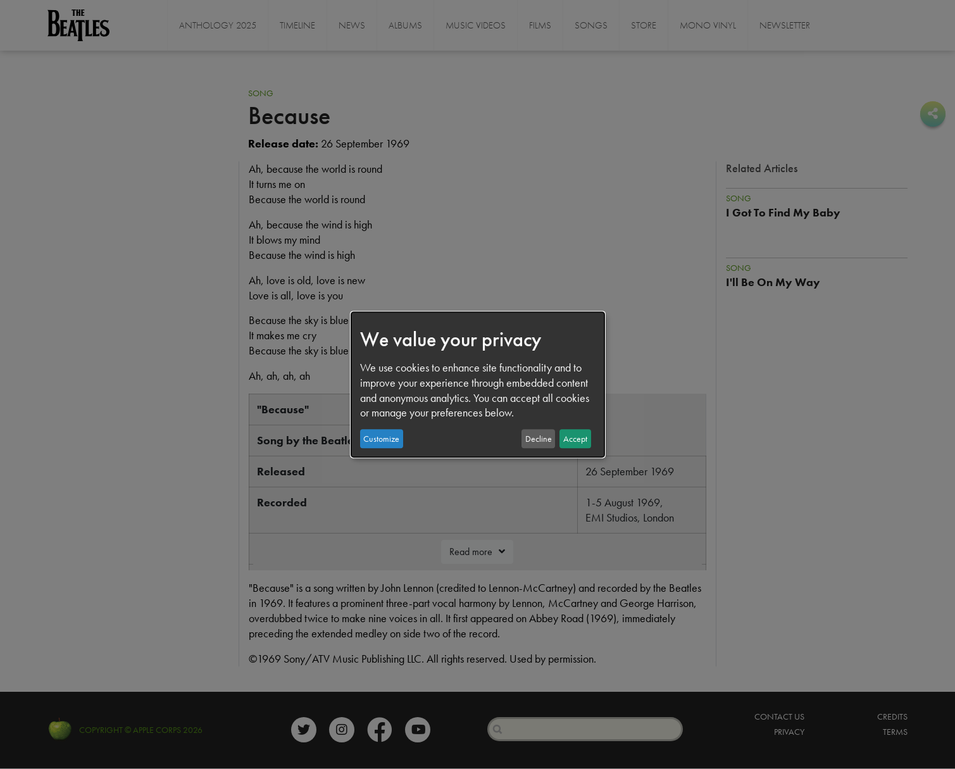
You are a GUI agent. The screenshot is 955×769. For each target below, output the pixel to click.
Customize (381, 438)
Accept (575, 438)
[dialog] (477, 385)
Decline (538, 438)
